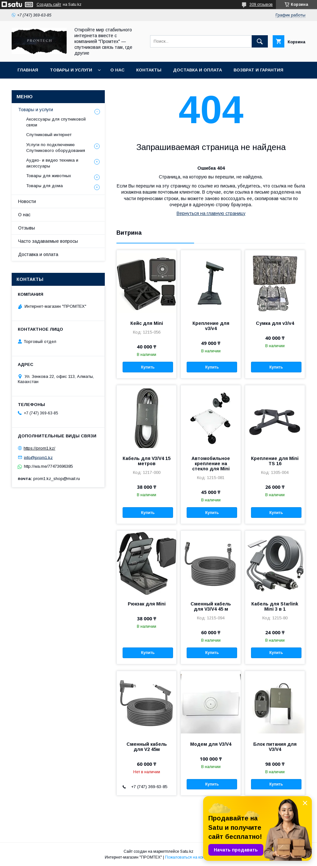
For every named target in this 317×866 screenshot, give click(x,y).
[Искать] (260, 41)
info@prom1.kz (38, 457)
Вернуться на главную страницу (211, 213)
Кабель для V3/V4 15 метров (146, 461)
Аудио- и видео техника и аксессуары (52, 163)
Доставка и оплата (197, 70)
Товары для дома (44, 185)
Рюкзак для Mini (147, 603)
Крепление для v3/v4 (210, 326)
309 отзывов (261, 4)
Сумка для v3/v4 (275, 323)
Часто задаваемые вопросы (48, 241)
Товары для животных (48, 175)
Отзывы (26, 227)
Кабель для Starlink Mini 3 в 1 (274, 606)
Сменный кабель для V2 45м (146, 747)
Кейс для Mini (146, 323)
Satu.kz (186, 851)
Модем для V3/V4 (210, 744)
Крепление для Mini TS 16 (275, 461)
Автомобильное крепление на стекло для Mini (210, 463)
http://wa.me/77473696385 (48, 466)
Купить (148, 367)
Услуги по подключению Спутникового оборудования (55, 147)
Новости (27, 201)
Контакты (148, 70)
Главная (27, 70)
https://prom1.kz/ (39, 448)
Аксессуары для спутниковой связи (56, 122)
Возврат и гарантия (258, 70)
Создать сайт (49, 4)
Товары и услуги (71, 70)
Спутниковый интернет (48, 134)
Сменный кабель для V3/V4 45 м (211, 606)
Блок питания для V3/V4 (275, 747)
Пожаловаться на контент (188, 857)
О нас (117, 70)
